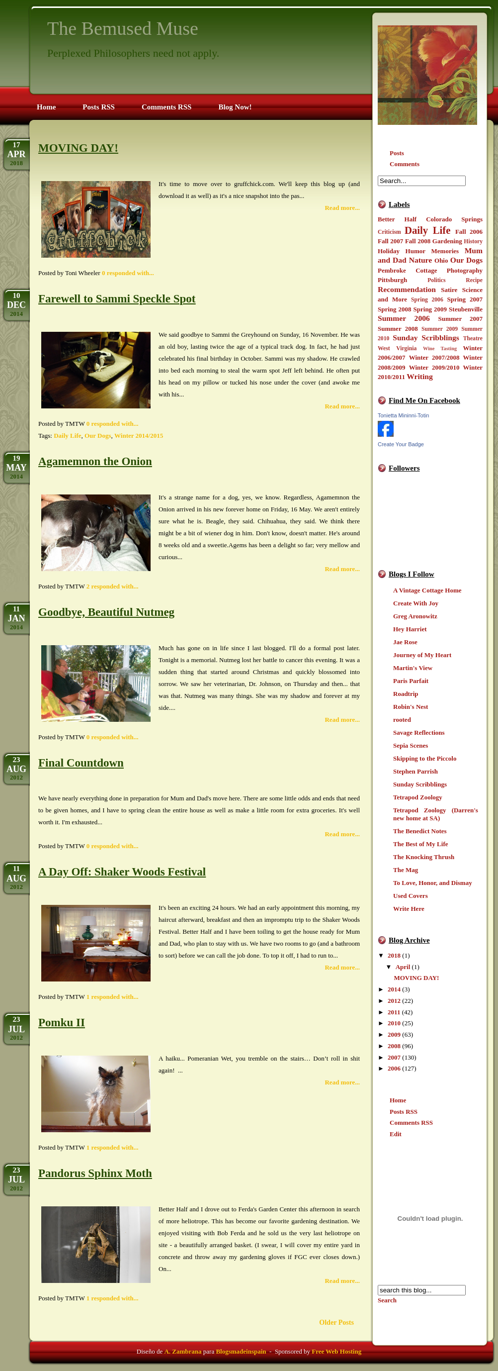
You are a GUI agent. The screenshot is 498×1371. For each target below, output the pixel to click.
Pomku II (61, 1022)
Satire (449, 290)
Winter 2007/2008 (434, 357)
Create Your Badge (401, 444)
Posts (397, 153)
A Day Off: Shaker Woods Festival (122, 872)
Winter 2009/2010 (434, 367)
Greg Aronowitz (415, 616)
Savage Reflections (419, 732)
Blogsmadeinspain (240, 1351)
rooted (402, 719)
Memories (445, 251)
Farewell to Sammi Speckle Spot (116, 299)
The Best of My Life (420, 844)
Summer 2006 (404, 318)
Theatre (473, 338)
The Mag (405, 870)
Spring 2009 (430, 309)
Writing (420, 376)
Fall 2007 (390, 241)
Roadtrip (405, 693)
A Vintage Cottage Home (427, 590)
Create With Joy (415, 603)
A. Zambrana (182, 1351)
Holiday (389, 251)
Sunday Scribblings (426, 337)
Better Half (397, 219)
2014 (394, 989)
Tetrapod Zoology (417, 797)
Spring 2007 (465, 299)
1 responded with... (112, 996)
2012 (394, 1000)
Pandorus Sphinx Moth (95, 1173)
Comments (404, 164)
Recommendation (407, 289)
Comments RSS (411, 1122)
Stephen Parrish (415, 771)
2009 (394, 1034)
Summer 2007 (460, 318)
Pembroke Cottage (407, 270)
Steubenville (466, 309)
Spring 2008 (395, 309)
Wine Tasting (440, 348)
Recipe (474, 280)
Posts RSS (403, 1111)
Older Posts (336, 1322)
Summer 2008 (398, 328)
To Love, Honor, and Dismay (432, 882)
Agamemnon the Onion (95, 461)
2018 (394, 955)
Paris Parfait (410, 681)
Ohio (441, 260)
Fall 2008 (417, 241)
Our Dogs (466, 260)
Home (398, 1100)
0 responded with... (128, 273)
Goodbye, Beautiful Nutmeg (106, 612)
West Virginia (397, 348)
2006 (394, 1068)
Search (387, 1300)
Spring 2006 (427, 299)
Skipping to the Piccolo (425, 758)
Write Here (408, 908)
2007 (394, 1057)
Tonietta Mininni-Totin (403, 415)
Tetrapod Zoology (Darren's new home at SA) (435, 814)
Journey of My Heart (422, 655)
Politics (436, 280)
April (403, 967)
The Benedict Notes (420, 831)
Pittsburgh (392, 280)
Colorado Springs (454, 219)
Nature (420, 260)
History (473, 241)
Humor (415, 251)
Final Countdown (81, 763)
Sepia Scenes (410, 745)
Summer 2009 (439, 329)
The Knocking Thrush (423, 857)
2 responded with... (112, 586)
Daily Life (428, 230)
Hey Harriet (410, 629)
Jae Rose (405, 642)
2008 (394, 1046)
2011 (394, 1012)
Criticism (389, 232)
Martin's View (412, 668)
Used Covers (410, 895)
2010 (394, 1023)
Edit (396, 1134)
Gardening (447, 241)
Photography (465, 270)
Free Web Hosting (336, 1351)
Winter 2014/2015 (138, 435)
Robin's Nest (410, 706)
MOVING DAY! (416, 977)
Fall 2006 (469, 231)
